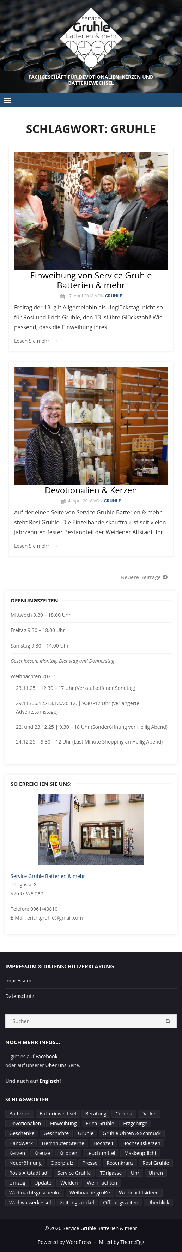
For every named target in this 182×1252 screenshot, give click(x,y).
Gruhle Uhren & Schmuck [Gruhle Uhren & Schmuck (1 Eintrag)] (132, 1133)
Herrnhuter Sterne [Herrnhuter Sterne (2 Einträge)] (63, 1143)
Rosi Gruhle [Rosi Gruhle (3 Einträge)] (155, 1163)
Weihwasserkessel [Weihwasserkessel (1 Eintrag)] (30, 1202)
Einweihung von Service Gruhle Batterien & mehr (91, 280)
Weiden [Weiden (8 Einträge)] (69, 1182)
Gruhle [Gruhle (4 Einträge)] (85, 1133)
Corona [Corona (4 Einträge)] (123, 1113)
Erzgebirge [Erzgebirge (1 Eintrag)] (135, 1123)
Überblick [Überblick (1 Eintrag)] (158, 1202)
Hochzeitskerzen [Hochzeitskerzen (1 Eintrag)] (141, 1143)
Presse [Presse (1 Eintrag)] (89, 1163)
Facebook (46, 1056)
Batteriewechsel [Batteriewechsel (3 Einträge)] (58, 1113)
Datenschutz (19, 996)
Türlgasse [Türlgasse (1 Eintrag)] (111, 1172)
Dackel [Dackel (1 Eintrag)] (149, 1113)
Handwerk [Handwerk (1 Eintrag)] (21, 1143)
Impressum (18, 980)
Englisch (50, 1080)
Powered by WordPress (64, 1242)
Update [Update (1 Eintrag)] (43, 1182)
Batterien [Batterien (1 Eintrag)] (19, 1113)
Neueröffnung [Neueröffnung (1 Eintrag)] (25, 1163)
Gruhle (113, 296)
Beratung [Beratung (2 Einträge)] (96, 1113)
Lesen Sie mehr (31, 340)
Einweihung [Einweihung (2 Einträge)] (63, 1123)
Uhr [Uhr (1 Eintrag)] (135, 1172)
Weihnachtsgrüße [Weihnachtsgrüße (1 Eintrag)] (89, 1192)
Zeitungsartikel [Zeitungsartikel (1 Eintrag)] (77, 1202)
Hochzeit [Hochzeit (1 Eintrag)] (103, 1143)
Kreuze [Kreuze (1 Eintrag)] (42, 1153)
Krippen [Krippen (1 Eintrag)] (68, 1153)
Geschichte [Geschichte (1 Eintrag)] (56, 1133)
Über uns (56, 1065)
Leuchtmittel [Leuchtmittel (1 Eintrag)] (100, 1153)
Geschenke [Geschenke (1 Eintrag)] (22, 1133)
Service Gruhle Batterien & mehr (48, 876)
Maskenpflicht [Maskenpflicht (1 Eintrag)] (140, 1153)
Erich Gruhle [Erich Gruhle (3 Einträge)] (100, 1123)
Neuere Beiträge (141, 576)
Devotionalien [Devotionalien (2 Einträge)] (25, 1123)
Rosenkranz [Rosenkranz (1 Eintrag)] (120, 1163)
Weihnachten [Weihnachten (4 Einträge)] (102, 1182)
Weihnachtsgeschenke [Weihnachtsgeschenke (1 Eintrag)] (34, 1192)
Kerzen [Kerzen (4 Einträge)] (17, 1153)
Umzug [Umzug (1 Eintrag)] (17, 1182)
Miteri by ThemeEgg (121, 1242)
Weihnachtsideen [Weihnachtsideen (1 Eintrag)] (139, 1192)
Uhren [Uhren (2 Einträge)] (155, 1172)
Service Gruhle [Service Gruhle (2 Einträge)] (74, 1172)
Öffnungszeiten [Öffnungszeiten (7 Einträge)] (120, 1202)
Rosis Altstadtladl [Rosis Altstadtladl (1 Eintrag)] (28, 1172)
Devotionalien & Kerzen (91, 490)
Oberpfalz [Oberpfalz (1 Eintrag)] (61, 1163)
